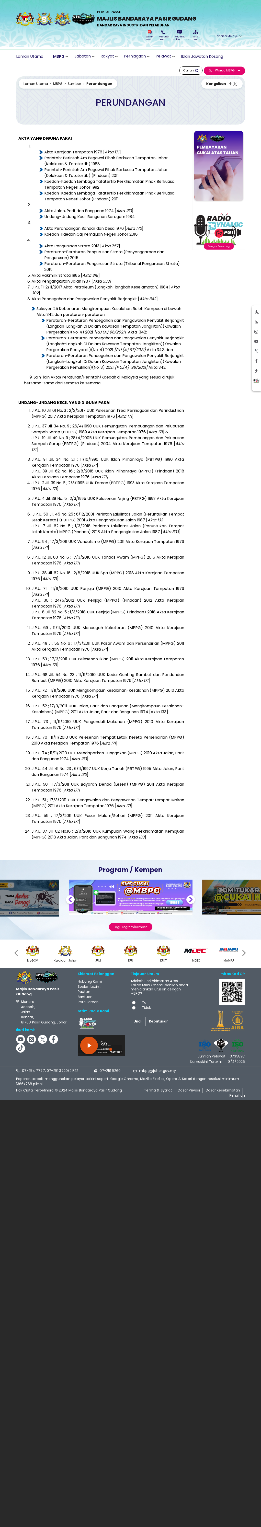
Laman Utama (29, 56)
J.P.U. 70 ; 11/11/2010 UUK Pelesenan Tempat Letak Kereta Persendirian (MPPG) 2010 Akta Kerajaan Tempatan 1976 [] (108, 740)
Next (190, 900)
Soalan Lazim (150, 35)
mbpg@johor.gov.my (157, 1070)
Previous (70, 900)
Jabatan (82, 56)
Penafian (237, 1095)
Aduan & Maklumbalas (179, 35)
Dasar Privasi (189, 1090)
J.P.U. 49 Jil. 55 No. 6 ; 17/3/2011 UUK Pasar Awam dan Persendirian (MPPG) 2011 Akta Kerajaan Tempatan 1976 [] (108, 646)
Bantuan (85, 996)
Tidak (146, 1007)
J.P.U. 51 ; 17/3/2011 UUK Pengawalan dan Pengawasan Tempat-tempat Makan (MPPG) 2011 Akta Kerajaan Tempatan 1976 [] (108, 803)
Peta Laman (196, 35)
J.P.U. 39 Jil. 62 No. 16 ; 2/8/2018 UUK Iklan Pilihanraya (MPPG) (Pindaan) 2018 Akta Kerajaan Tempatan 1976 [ (108, 474)
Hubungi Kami (163, 35)
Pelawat (163, 56)
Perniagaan (135, 56)
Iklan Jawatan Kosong (202, 56)
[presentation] (16, 953)
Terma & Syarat (158, 1090)
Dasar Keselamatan (223, 1090)
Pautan (84, 991)
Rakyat (107, 56)
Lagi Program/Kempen (131, 927)
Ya (144, 1002)
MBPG (59, 56)
